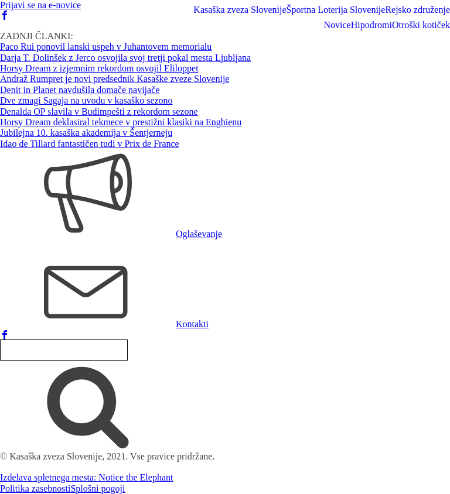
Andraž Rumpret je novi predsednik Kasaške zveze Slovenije (114, 79)
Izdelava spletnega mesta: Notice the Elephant (86, 477)
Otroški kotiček (421, 25)
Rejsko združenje (417, 10)
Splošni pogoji (97, 488)
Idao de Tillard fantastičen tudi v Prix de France (89, 144)
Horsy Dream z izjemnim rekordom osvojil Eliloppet (99, 68)
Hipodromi (371, 25)
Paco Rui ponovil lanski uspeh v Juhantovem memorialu (106, 47)
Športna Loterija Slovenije (336, 10)
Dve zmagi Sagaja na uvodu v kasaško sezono (86, 100)
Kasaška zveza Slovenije (239, 10)
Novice (336, 25)
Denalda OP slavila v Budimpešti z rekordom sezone (99, 111)
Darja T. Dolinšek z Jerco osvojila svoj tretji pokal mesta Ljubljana (125, 58)
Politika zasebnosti (35, 488)
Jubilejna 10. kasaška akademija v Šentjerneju (86, 133)
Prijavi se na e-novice (40, 5)
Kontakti (192, 324)
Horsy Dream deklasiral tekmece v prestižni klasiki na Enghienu (120, 122)
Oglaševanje (199, 234)
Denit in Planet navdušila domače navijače (79, 90)
